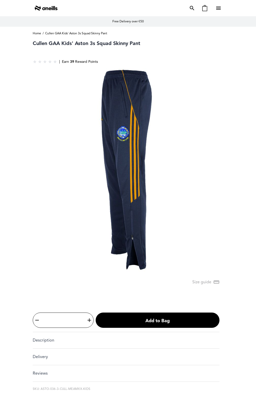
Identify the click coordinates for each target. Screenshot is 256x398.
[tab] (126, 340)
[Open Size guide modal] (205, 282)
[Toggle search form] (191, 8)
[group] (45, 61)
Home (37, 33)
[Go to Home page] (46, 8)
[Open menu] (219, 8)
